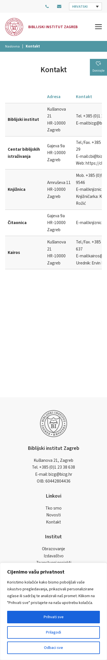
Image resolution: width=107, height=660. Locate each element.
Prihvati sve (54, 617)
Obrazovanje (53, 549)
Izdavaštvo (54, 556)
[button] (85, 6)
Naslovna (12, 46)
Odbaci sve (53, 648)
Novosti (53, 515)
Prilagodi (53, 632)
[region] (53, 611)
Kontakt (53, 522)
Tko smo (53, 508)
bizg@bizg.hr (60, 474)
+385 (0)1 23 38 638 (57, 467)
